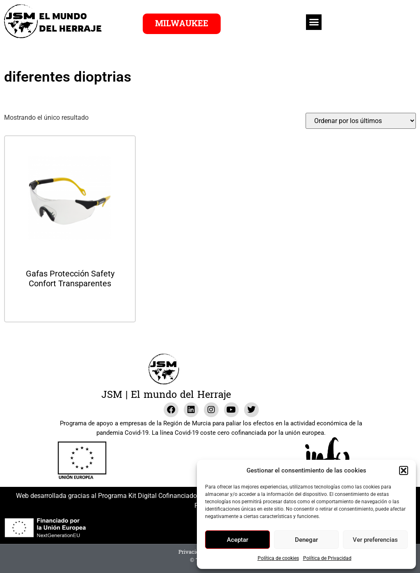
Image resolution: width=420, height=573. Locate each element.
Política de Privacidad (327, 558)
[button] (403, 470)
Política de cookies (278, 558)
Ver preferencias (375, 539)
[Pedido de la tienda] (361, 121)
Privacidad (191, 552)
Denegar (306, 539)
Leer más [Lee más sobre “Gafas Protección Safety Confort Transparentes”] (70, 305)
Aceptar (237, 539)
